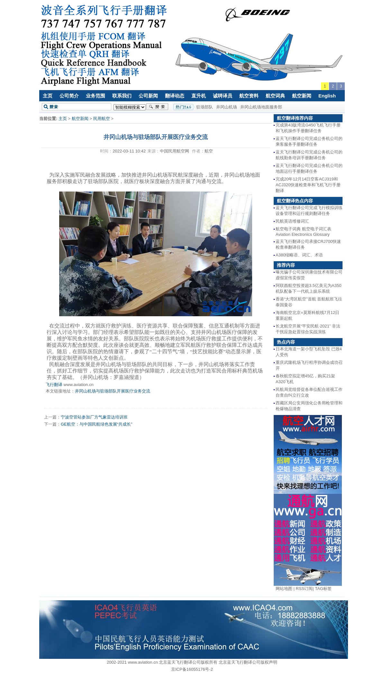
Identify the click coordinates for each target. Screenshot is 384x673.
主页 (47, 95)
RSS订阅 (304, 588)
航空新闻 (301, 95)
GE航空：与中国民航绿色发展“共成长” (96, 424)
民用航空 (101, 118)
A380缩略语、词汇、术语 (299, 255)
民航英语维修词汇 (292, 221)
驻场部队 (204, 107)
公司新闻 (148, 95)
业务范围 (95, 95)
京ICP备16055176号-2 (192, 669)
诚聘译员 (222, 95)
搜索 (157, 106)
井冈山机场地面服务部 (261, 107)
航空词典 (275, 95)
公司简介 (69, 95)
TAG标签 (323, 588)
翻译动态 (174, 95)
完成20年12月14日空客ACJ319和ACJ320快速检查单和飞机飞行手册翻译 (308, 185)
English (327, 95)
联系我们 (122, 95)
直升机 (198, 95)
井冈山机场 (226, 107)
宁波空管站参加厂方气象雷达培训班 (94, 417)
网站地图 (284, 588)
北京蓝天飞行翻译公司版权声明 (248, 662)
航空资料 (249, 95)
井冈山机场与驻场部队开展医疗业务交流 (112, 391)
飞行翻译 (54, 384)
